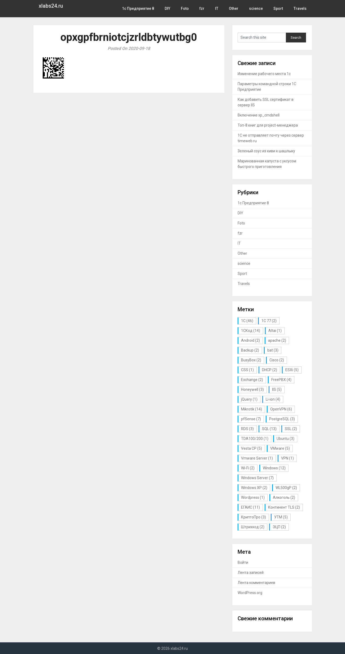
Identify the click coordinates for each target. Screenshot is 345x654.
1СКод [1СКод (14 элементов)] (250, 330)
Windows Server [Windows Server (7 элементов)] (257, 478)
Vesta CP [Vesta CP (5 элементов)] (251, 448)
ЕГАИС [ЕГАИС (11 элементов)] (250, 507)
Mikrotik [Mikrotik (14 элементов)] (251, 409)
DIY (170, 8)
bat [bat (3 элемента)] (272, 350)
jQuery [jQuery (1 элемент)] (249, 399)
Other (236, 8)
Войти (243, 562)
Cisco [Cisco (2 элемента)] (276, 360)
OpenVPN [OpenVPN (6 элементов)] (281, 409)
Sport (279, 8)
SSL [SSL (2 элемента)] (291, 429)
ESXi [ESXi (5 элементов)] (292, 370)
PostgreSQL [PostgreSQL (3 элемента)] (282, 419)
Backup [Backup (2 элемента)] (250, 350)
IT (218, 8)
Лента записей (251, 572)
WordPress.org (250, 593)
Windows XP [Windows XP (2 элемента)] (254, 488)
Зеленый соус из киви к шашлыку (266, 151)
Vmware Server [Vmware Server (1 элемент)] (257, 458)
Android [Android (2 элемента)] (250, 340)
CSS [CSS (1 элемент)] (247, 370)
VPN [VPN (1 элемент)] (287, 458)
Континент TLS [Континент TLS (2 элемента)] (284, 507)
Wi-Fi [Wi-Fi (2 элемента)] (248, 468)
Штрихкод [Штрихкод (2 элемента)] (252, 527)
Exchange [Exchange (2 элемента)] (252, 380)
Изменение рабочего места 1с (264, 74)
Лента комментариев (256, 583)
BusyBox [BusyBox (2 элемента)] (251, 360)
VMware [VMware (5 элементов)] (280, 448)
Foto (187, 8)
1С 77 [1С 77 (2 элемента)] (269, 321)
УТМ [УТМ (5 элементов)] (281, 517)
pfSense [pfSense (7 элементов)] (251, 419)
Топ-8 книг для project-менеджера (268, 125)
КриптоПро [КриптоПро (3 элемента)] (253, 517)
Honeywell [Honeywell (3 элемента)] (252, 389)
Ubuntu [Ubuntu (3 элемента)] (285, 438)
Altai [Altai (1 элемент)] (275, 330)
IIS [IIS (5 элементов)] (277, 389)
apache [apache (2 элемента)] (277, 340)
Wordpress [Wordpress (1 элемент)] (253, 497)
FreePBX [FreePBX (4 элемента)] (281, 380)
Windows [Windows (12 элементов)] (274, 468)
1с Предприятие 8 (141, 8)
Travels (300, 8)
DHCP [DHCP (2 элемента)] (269, 370)
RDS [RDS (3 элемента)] (247, 429)
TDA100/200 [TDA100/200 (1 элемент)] (254, 438)
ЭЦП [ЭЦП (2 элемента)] (279, 527)
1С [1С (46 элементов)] (247, 321)
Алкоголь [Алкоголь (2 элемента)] (284, 497)
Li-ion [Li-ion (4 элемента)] (273, 399)
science (257, 8)
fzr (204, 8)
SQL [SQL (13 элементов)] (269, 429)
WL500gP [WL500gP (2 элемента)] (286, 488)
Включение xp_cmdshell (259, 115)
